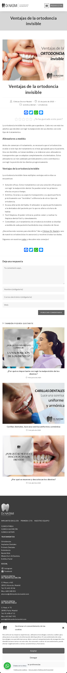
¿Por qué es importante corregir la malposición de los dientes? (33, 372)
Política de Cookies (20, 670)
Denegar (33, 657)
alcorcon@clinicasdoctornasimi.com (15, 594)
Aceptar (33, 651)
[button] (63, 628)
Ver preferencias (33, 664)
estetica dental (29, 105)
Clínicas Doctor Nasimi (22, 101)
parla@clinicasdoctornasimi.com (13, 619)
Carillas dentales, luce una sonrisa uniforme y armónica (33, 426)
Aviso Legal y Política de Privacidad (41, 670)
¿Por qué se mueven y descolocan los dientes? (33, 479)
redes (24, 239)
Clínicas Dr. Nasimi (50, 231)
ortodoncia (42, 105)
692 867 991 (11, 616)
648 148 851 (11, 591)
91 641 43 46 (10, 588)
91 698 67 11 (10, 613)
